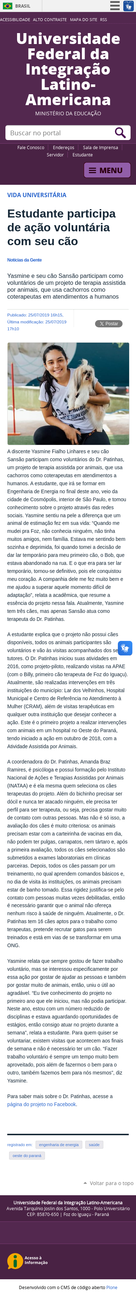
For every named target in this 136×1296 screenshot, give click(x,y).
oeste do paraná (27, 1155)
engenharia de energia (59, 1145)
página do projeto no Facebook (41, 1104)
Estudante (83, 154)
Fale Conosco (30, 147)
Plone (112, 1287)
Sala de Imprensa (100, 147)
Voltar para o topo (111, 1183)
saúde (94, 1145)
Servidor (55, 154)
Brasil (22, 6)
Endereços (63, 147)
